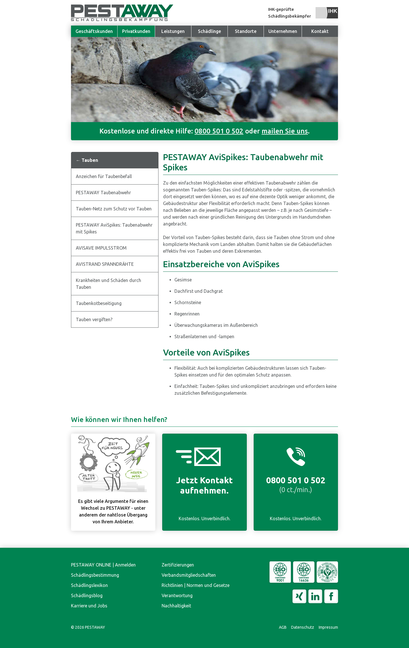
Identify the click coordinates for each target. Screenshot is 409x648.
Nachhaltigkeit (176, 605)
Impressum (328, 627)
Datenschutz (302, 627)
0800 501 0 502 (219, 131)
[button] (283, 31)
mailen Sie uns (285, 131)
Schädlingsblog (87, 595)
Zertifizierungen (178, 564)
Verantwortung (177, 595)
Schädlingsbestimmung (95, 575)
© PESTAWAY (88, 627)
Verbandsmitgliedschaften (189, 575)
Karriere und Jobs (89, 605)
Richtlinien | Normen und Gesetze (195, 585)
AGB (283, 627)
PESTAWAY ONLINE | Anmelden (103, 564)
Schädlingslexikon (89, 585)
